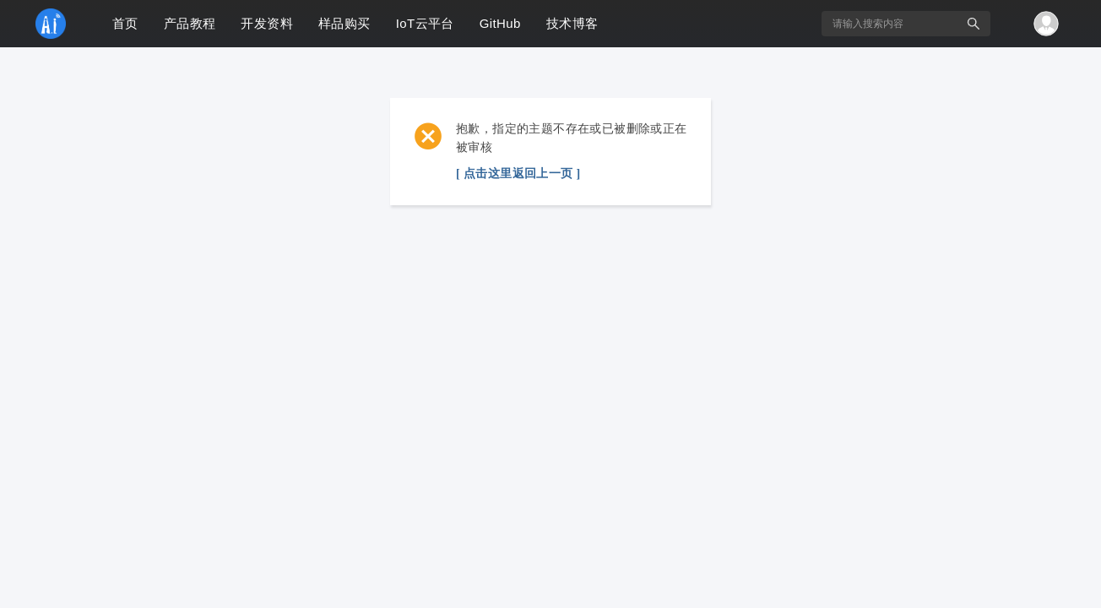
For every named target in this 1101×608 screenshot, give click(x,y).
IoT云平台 (425, 23)
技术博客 (572, 23)
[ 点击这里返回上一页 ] (518, 173)
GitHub (500, 23)
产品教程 (190, 23)
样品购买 (344, 23)
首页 (125, 23)
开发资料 (267, 23)
